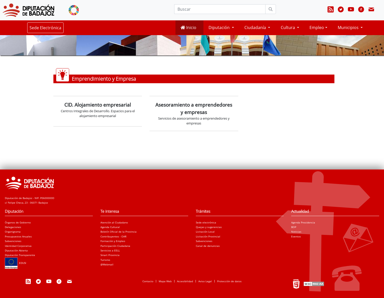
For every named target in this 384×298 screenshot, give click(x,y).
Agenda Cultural (110, 227)
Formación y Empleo (112, 241)
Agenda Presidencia (303, 222)
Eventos (296, 236)
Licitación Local (205, 231)
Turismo (105, 260)
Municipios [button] (349, 27)
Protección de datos (229, 281)
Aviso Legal (205, 281)
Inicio (188, 27)
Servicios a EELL (110, 250)
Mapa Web (165, 281)
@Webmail (106, 264)
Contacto (147, 281)
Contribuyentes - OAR (113, 236)
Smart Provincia (110, 255)
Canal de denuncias (208, 246)
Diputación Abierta (16, 250)
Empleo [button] (316, 27)
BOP (293, 227)
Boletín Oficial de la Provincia (118, 231)
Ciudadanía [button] (255, 27)
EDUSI (15, 263)
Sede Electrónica (45, 28)
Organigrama (13, 231)
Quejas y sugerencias (209, 227)
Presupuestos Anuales (18, 236)
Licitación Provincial (208, 236)
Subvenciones (13, 241)
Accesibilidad (185, 281)
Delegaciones (13, 227)
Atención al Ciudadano (114, 222)
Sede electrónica (206, 222)
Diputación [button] (220, 27)
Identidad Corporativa (18, 246)
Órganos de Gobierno (18, 222)
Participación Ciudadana (115, 246)
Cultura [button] (288, 27)
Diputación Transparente (20, 255)
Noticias (296, 231)
